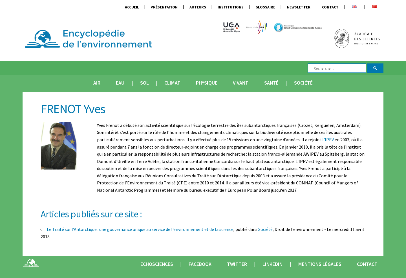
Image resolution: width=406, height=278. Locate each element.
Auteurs (197, 7)
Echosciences (156, 264)
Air (96, 83)
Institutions (231, 7)
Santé (271, 83)
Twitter (237, 264)
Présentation (164, 7)
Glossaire (265, 7)
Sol (144, 83)
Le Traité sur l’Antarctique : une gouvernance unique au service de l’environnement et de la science (140, 229)
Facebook (200, 264)
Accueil (132, 7)
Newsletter (298, 7)
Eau (120, 83)
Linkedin (272, 264)
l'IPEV (328, 139)
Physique (206, 83)
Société (303, 83)
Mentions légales (319, 264)
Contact (330, 7)
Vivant (240, 83)
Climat (172, 83)
